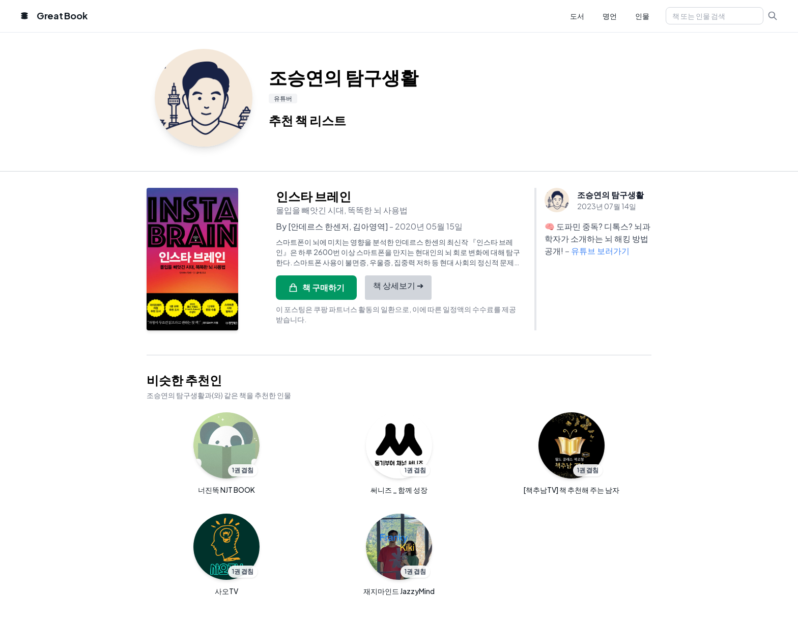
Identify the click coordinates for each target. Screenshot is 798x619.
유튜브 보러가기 (600, 250)
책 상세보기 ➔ (398, 285)
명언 (610, 15)
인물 (642, 15)
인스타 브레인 (313, 196)
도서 (577, 15)
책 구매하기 (316, 287)
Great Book (62, 15)
